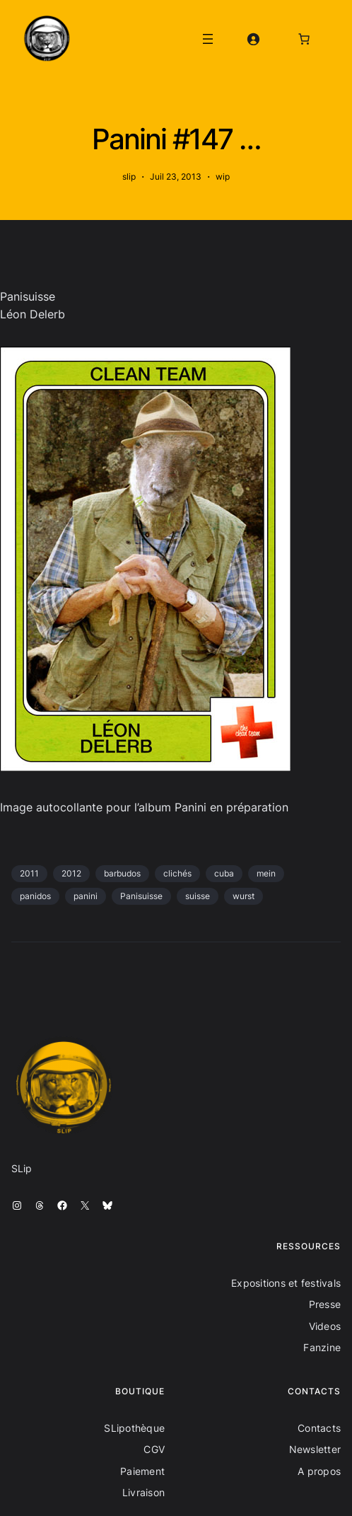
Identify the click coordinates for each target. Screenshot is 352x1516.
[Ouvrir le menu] (207, 38)
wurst (243, 896)
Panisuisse (141, 896)
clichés (177, 873)
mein (266, 873)
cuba (224, 873)
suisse (197, 896)
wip (223, 176)
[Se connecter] (253, 39)
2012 (71, 873)
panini (86, 896)
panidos (35, 896)
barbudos (122, 873)
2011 (29, 873)
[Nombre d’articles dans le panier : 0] (304, 39)
